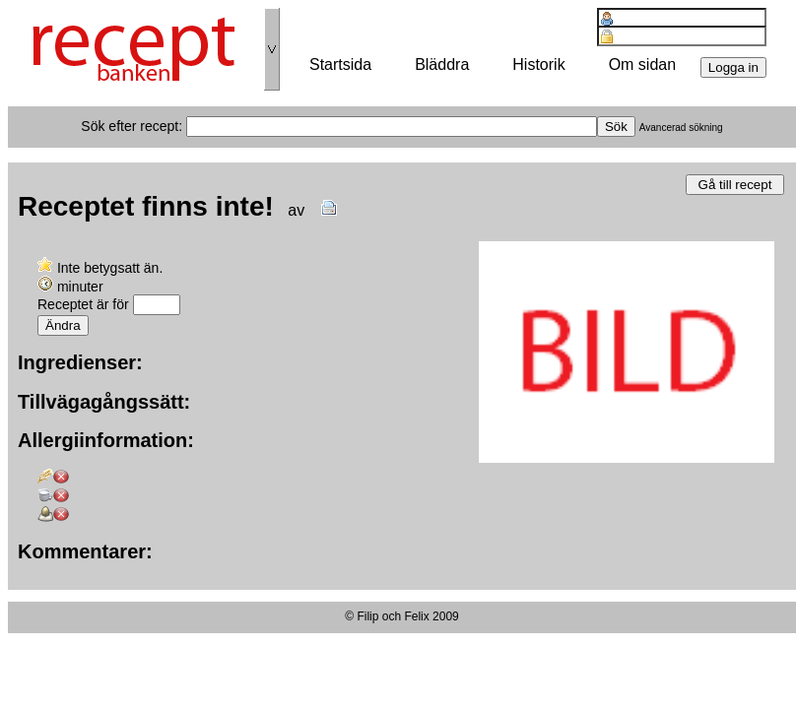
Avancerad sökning (681, 127)
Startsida (340, 64)
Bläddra (442, 64)
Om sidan (642, 64)
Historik (538, 64)
